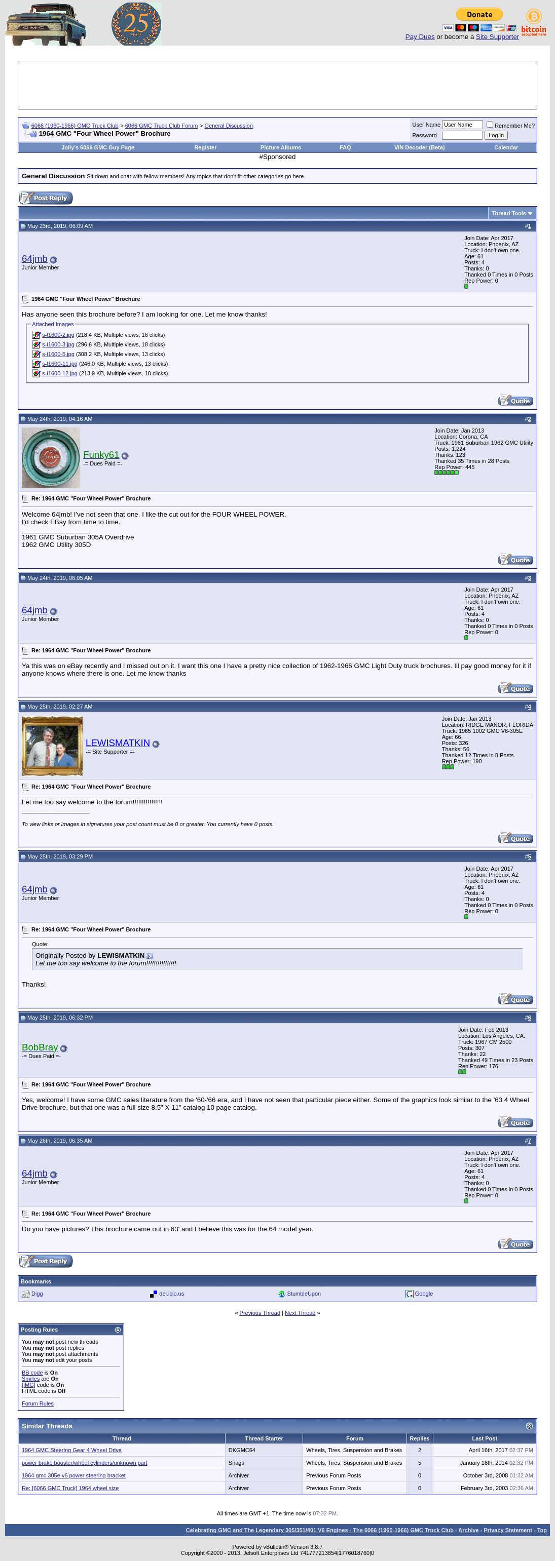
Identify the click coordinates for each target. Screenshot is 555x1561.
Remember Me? (511, 126)
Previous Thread (260, 1313)
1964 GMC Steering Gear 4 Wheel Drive (72, 1450)
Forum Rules (38, 1403)
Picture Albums (281, 147)
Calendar (506, 147)
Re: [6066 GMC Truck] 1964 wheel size (70, 1488)
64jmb (35, 258)
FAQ (345, 147)
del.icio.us (171, 1294)
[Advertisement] (277, 85)
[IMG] (28, 1385)
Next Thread (300, 1313)
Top (542, 1530)
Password (425, 135)
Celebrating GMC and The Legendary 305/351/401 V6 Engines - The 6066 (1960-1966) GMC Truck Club (320, 1530)
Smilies (31, 1379)
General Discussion (229, 126)
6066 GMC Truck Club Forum (161, 126)
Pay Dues (420, 37)
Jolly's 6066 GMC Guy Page (97, 147)
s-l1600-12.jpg (60, 373)
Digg (37, 1294)
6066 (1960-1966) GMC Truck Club (75, 126)
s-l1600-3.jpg (58, 344)
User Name (427, 125)
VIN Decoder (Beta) (419, 147)
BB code (32, 1373)
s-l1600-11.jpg (60, 364)
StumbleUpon (304, 1294)
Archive (468, 1530)
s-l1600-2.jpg (58, 335)
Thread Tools (509, 213)
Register (205, 147)
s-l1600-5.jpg (58, 354)
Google (424, 1294)
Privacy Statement (508, 1530)
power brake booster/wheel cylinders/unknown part (84, 1463)
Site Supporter (497, 37)
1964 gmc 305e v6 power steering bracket (74, 1475)
